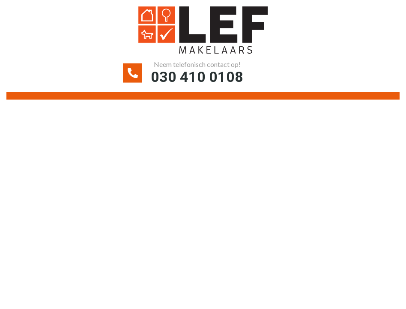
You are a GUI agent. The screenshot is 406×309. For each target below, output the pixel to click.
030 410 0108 (197, 76)
